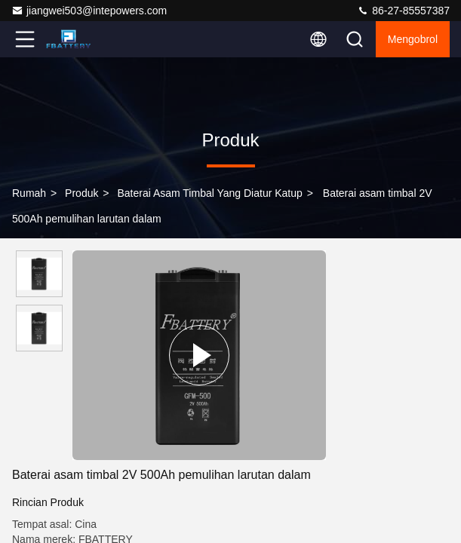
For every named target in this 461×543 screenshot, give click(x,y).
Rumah (29, 193)
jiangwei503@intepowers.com (89, 11)
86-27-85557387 (403, 11)
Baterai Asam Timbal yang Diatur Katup (209, 193)
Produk (81, 193)
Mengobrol (413, 39)
